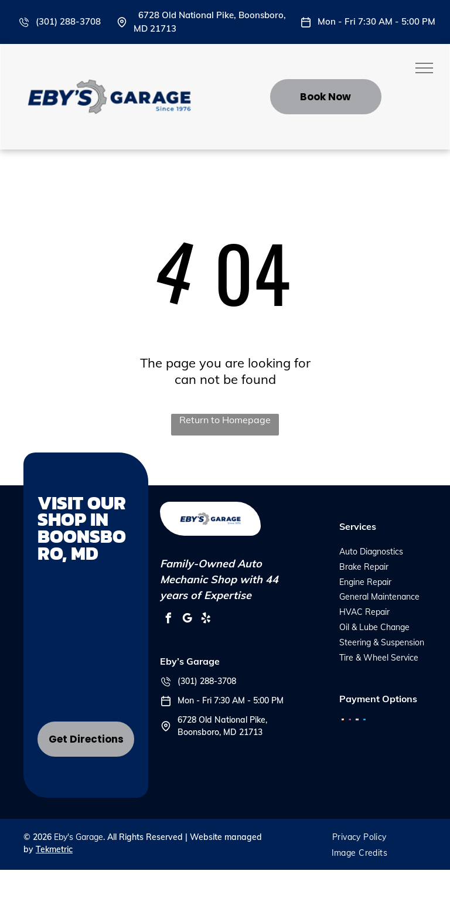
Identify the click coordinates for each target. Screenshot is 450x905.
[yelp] (205, 620)
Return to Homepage (225, 420)
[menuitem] (359, 837)
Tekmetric (54, 849)
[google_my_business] (187, 620)
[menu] (424, 68)
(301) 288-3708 (68, 21)
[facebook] (168, 620)
